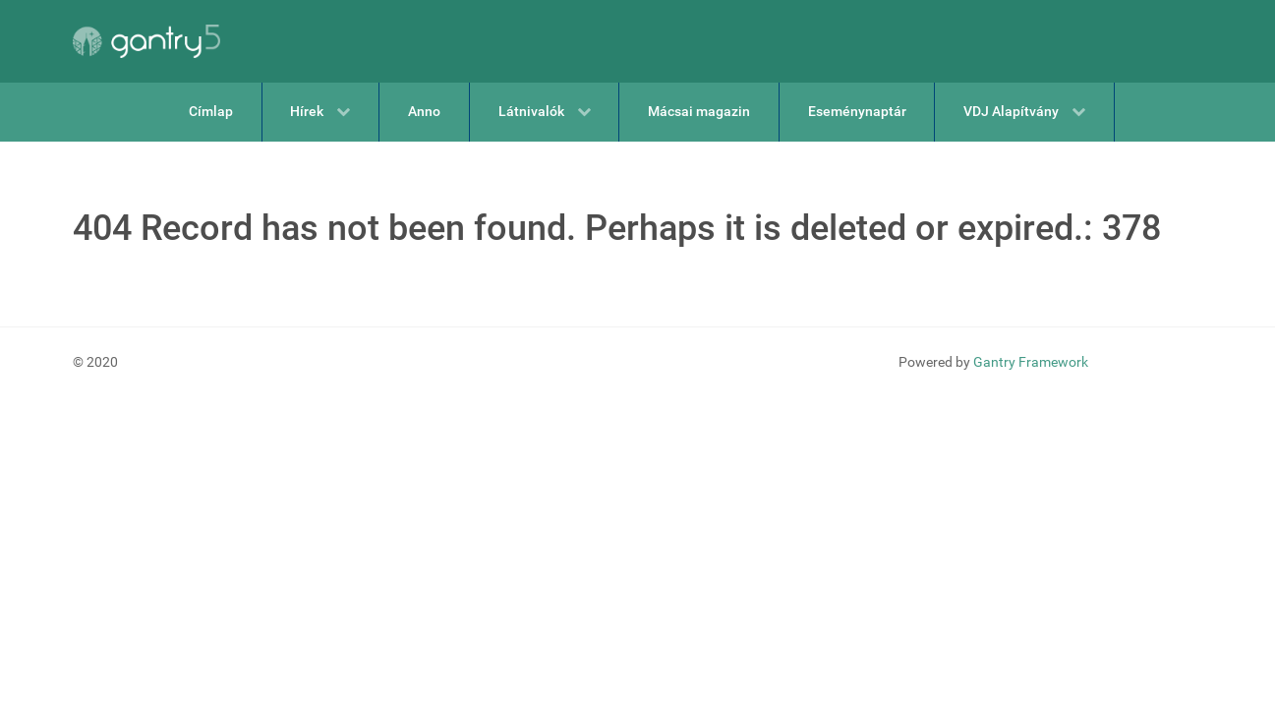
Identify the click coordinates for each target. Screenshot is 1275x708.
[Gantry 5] (146, 41)
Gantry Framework (1030, 362)
